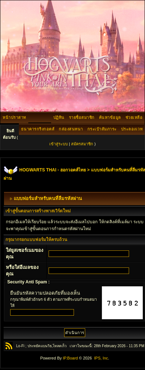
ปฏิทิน (59, 117)
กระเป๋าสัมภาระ (102, 129)
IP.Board (70, 358)
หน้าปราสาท (14, 117)
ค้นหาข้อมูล (110, 117)
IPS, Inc (101, 358)
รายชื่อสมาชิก (82, 117)
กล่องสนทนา (71, 129)
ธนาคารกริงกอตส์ (38, 129)
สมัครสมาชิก (82, 144)
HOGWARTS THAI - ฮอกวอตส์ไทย (52, 169)
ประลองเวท (132, 129)
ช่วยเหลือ (134, 117)
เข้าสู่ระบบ (58, 144)
